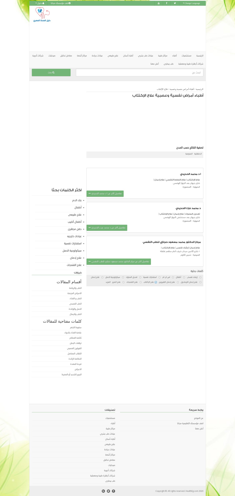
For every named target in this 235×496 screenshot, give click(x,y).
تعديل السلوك (192, 214)
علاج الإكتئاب (162, 89)
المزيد (108, 282)
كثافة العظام (75, 337)
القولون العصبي (74, 348)
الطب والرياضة (75, 288)
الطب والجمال (75, 314)
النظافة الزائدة (75, 358)
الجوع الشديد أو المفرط (71, 374)
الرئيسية (199, 55)
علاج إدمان (159, 179)
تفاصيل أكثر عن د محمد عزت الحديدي (107, 227)
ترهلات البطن (75, 343)
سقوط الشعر (75, 327)
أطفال (77, 207)
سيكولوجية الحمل (72, 250)
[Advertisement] (135, 28)
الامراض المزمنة (74, 293)
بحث (51, 72)
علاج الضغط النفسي (176, 179)
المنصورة (187, 187)
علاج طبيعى (74, 215)
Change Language (191, 3)
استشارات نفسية (72, 243)
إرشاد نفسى (182, 247)
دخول (39, 3)
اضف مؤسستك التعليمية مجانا (190, 423)
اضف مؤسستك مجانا (61, 3)
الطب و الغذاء (75, 298)
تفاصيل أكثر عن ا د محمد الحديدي (105, 193)
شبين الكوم (186, 255)
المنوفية (189, 153)
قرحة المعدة (75, 364)
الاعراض (78, 369)
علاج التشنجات (74, 265)
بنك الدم (76, 200)
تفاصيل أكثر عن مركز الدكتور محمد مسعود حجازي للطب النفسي (119, 261)
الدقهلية (198, 153)
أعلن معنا (155, 63)
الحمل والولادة (75, 309)
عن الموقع (198, 418)
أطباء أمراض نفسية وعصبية (182, 89)
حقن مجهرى (74, 229)
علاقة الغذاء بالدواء (73, 332)
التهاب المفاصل (74, 353)
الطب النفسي (75, 303)
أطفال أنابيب (74, 222)
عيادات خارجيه (74, 236)
